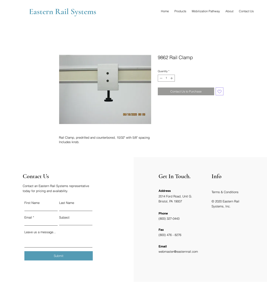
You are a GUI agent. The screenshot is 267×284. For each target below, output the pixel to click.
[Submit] (58, 255)
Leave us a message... (40, 232)
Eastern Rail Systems (63, 11)
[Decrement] (160, 78)
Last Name (66, 202)
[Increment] (172, 78)
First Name (32, 202)
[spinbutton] (166, 78)
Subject (64, 217)
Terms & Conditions (225, 192)
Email (28, 217)
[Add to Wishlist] (219, 91)
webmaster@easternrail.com (178, 251)
